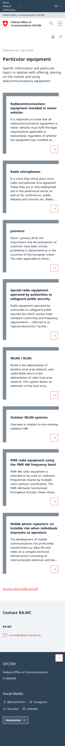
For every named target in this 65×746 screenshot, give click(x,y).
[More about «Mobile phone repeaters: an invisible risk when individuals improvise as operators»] (54, 569)
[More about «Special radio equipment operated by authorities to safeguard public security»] (54, 336)
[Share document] (60, 36)
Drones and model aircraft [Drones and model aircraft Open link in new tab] (20, 589)
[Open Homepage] (25, 23)
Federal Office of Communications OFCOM (26, 23)
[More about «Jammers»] (54, 268)
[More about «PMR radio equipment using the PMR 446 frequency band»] (54, 501)
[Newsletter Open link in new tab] (15, 720)
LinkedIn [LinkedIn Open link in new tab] (30, 709)
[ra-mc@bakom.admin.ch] (22, 635)
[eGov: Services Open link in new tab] (53, 6)
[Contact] (50, 6)
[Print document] (53, 36)
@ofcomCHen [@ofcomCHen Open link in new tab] (14, 702)
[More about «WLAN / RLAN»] (54, 395)
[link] (32, 125)
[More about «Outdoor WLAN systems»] (54, 438)
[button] (59, 658)
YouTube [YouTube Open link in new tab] (11, 709)
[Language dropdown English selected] (58, 6)
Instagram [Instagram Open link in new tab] (38, 702)
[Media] (51, 6)
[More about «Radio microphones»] (54, 208)
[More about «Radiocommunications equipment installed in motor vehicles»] (54, 149)
